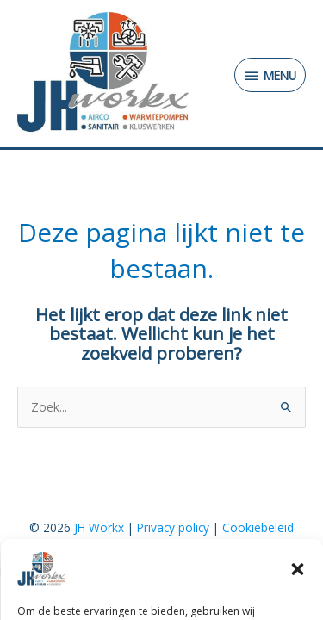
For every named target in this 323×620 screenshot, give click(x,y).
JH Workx (99, 527)
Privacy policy (173, 527)
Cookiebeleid (258, 527)
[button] (297, 574)
